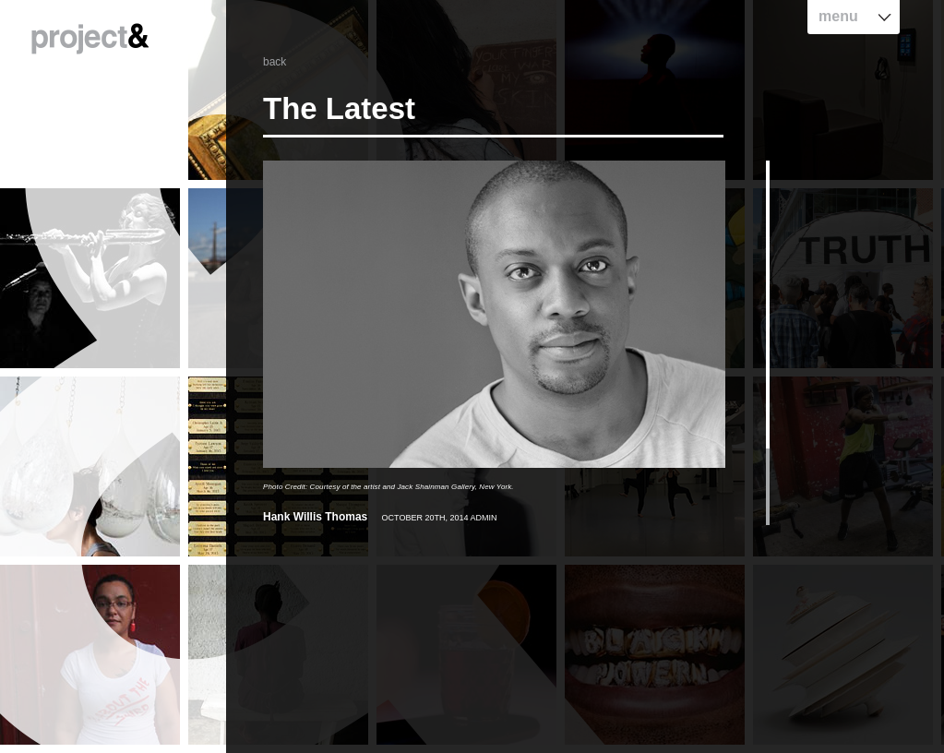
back (274, 61)
